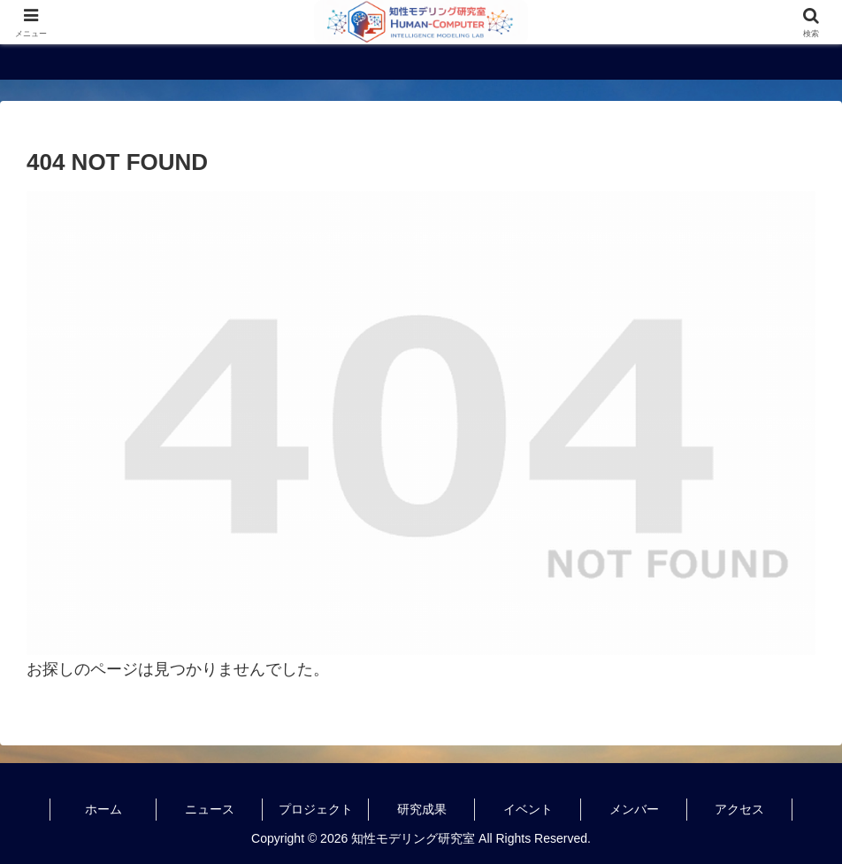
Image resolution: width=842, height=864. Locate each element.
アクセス (739, 809)
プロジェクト (316, 809)
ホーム (103, 809)
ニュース (209, 809)
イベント (528, 809)
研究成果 (422, 809)
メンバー (634, 809)
